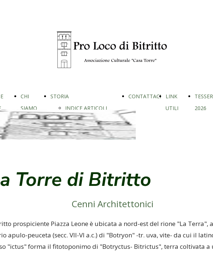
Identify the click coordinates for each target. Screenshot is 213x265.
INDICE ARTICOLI (86, 108)
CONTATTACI (144, 96)
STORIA (59, 96)
